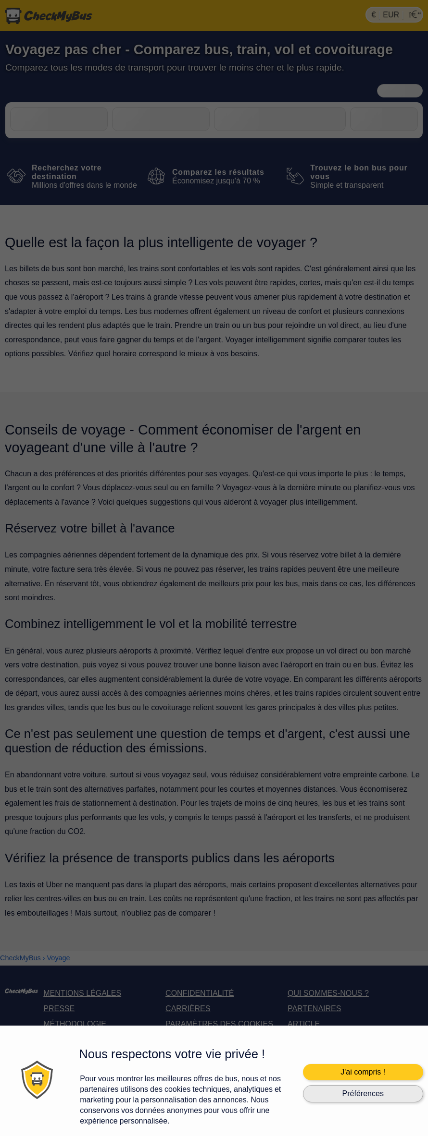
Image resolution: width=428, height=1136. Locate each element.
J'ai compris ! (362, 1072)
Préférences (363, 1093)
